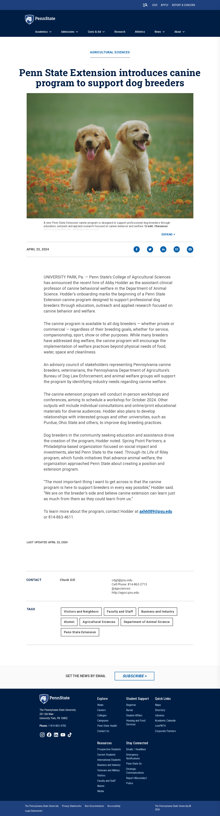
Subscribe (133, 676)
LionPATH (160, 725)
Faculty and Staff (120, 611)
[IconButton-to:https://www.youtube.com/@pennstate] (63, 735)
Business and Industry (157, 611)
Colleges (102, 715)
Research (119, 31)
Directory (160, 710)
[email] (177, 249)
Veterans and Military (108, 770)
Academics (41, 31)
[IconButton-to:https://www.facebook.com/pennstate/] (49, 735)
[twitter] (150, 249)
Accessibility (113, 806)
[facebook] (137, 249)
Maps (158, 705)
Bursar (129, 710)
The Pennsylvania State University (42, 806)
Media (100, 791)
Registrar (131, 705)
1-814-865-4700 (57, 725)
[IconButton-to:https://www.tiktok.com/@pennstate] (70, 735)
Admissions (67, 31)
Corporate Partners (165, 731)
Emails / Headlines (136, 749)
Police (129, 783)
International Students (109, 759)
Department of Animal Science (147, 622)
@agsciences (121, 588)
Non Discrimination (94, 806)
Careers (101, 710)
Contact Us (103, 731)
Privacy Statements (71, 806)
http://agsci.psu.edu (125, 592)
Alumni (69, 622)
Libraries (159, 715)
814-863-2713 (137, 584)
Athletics (140, 31)
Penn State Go (134, 763)
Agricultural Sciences (110, 52)
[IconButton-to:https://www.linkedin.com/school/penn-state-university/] (56, 735)
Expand (167, 234)
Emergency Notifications (133, 756)
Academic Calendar (165, 720)
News (158, 31)
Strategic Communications (135, 770)
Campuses (102, 720)
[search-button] (145, 5)
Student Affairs (134, 715)
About (177, 31)
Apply (164, 5)
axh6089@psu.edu (155, 511)
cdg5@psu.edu (122, 580)
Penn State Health (107, 725)
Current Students (106, 754)
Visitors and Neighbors (81, 611)
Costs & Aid (94, 31)
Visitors (101, 775)
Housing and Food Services (135, 722)
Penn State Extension (80, 632)
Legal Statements (34, 810)
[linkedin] (163, 249)
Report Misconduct (136, 778)
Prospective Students (109, 749)
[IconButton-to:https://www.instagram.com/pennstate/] (42, 735)
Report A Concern (183, 5)
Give (154, 5)
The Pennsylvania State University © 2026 (173, 808)
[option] (53, 726)
